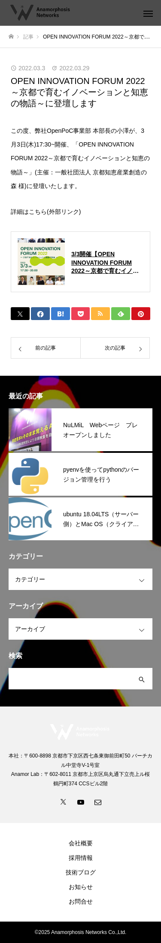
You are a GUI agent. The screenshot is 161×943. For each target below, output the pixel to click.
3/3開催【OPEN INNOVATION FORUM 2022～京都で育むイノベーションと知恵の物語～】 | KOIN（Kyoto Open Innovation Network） (107, 263)
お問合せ (81, 901)
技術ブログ (81, 872)
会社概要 (81, 843)
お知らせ (81, 886)
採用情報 (81, 857)
